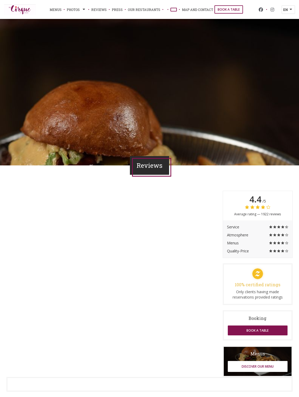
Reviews (99, 9)
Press (117, 9)
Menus (56, 9)
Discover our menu (258, 366)
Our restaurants (144, 9)
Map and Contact (197, 9)
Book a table (229, 9)
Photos (76, 9)
